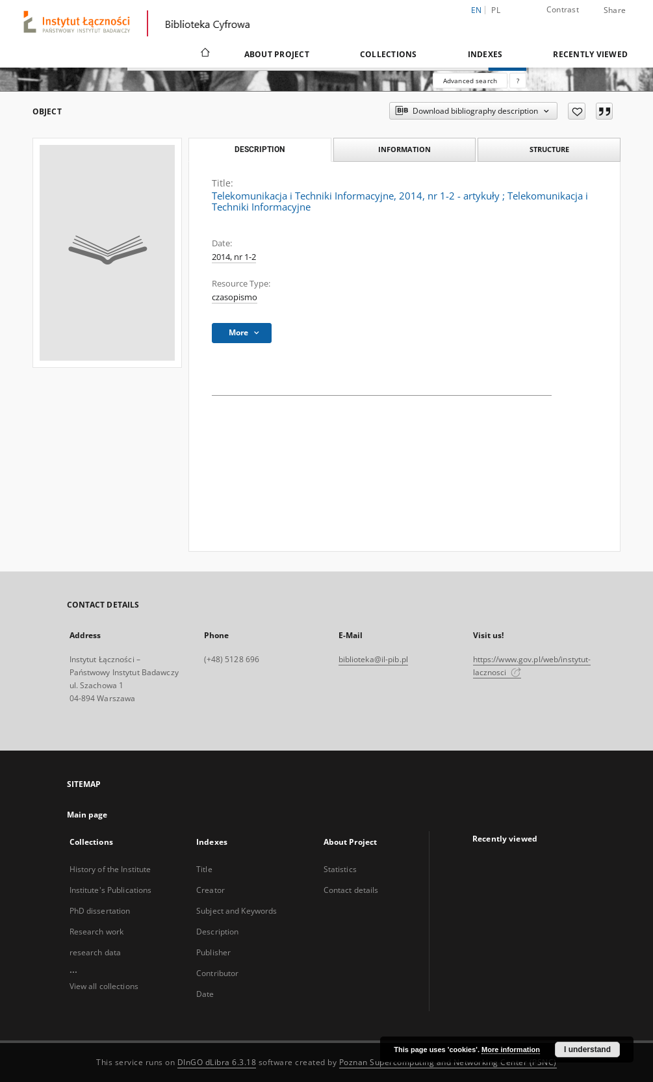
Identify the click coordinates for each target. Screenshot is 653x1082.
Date (205, 993)
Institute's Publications (111, 889)
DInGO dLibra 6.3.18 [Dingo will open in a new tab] (217, 1062)
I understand (587, 1049)
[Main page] (204, 54)
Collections (388, 54)
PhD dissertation (100, 910)
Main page (87, 814)
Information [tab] (404, 149)
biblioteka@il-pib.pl (373, 659)
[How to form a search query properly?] (517, 80)
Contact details (351, 889)
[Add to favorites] (576, 111)
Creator (210, 889)
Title (204, 869)
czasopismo (234, 297)
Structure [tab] (549, 149)
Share (615, 10)
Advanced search (470, 80)
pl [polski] (495, 10)
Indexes (485, 54)
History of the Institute (110, 869)
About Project (276, 54)
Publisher (213, 952)
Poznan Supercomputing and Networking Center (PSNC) (448, 1062)
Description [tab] (260, 149)
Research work (97, 931)
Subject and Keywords (236, 910)
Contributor (217, 973)
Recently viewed (590, 54)
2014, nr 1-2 (234, 257)
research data (96, 952)
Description (217, 931)
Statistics (340, 869)
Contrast (562, 9)
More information (510, 1049)
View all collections (104, 986)
